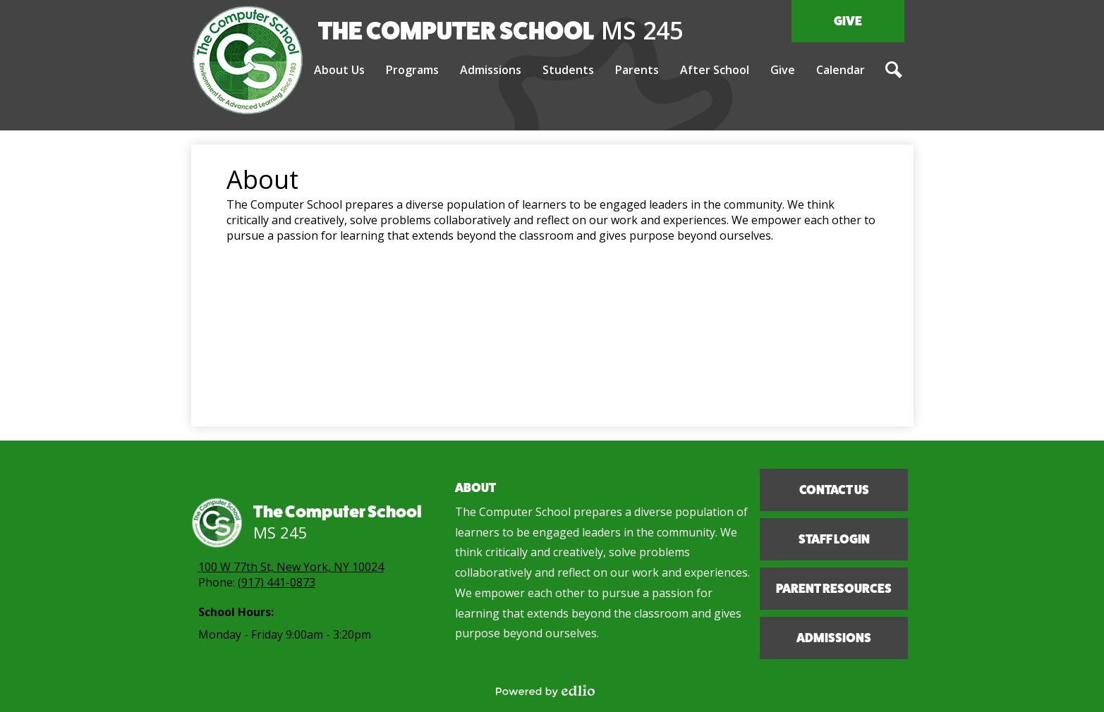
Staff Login (833, 539)
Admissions (833, 638)
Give (848, 21)
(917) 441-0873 (276, 582)
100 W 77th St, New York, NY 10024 (291, 567)
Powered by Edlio (545, 691)
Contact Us (833, 490)
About (475, 488)
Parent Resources (834, 589)
